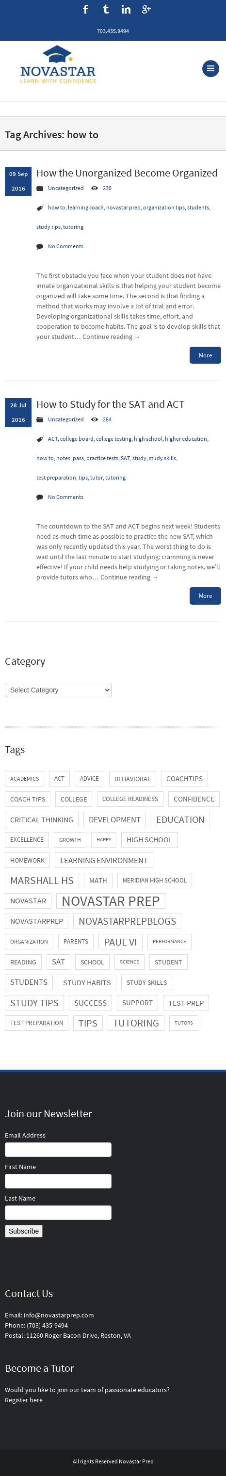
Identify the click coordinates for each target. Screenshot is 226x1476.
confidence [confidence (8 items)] (194, 798)
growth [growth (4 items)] (70, 839)
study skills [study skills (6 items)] (147, 982)
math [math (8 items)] (98, 880)
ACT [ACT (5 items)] (59, 778)
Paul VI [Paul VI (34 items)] (120, 941)
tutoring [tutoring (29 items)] (136, 1022)
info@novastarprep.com (59, 1315)
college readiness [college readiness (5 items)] (130, 799)
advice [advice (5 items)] (89, 778)
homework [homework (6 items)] (27, 860)
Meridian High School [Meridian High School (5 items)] (155, 880)
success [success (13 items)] (90, 1002)
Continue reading (111, 336)
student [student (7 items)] (168, 962)
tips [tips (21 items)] (88, 1023)
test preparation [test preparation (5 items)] (36, 1023)
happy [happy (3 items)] (104, 839)
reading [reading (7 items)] (23, 962)
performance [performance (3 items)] (169, 941)
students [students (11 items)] (29, 982)
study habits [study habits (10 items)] (87, 982)
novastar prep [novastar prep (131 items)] (111, 901)
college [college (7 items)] (74, 799)
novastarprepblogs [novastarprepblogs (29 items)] (127, 921)
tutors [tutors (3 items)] (184, 1023)
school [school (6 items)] (92, 962)
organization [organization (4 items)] (29, 941)
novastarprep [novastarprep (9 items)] (36, 921)
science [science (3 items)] (129, 962)
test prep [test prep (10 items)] (186, 1003)
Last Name (20, 1198)
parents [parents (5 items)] (76, 941)
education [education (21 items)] (180, 819)
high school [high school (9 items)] (150, 839)
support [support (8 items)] (137, 1002)
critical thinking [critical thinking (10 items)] (41, 819)
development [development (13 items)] (115, 819)
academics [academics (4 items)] (24, 778)
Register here (24, 1400)
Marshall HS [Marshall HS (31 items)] (42, 880)
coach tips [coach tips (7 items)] (27, 799)
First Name (20, 1166)
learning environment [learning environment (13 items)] (104, 860)
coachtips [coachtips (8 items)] (184, 778)
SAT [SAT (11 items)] (58, 962)
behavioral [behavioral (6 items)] (132, 778)
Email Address (25, 1135)
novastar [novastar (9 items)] (28, 900)
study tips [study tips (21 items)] (34, 1003)
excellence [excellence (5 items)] (27, 839)
